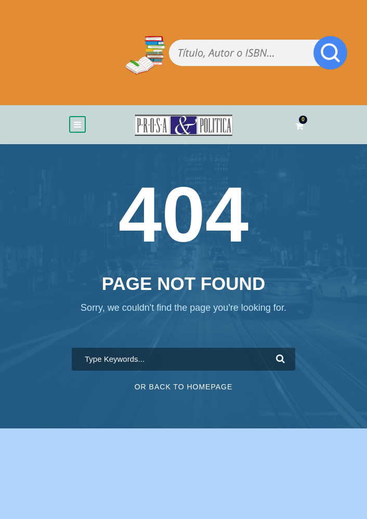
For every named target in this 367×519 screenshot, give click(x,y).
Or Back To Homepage (184, 387)
